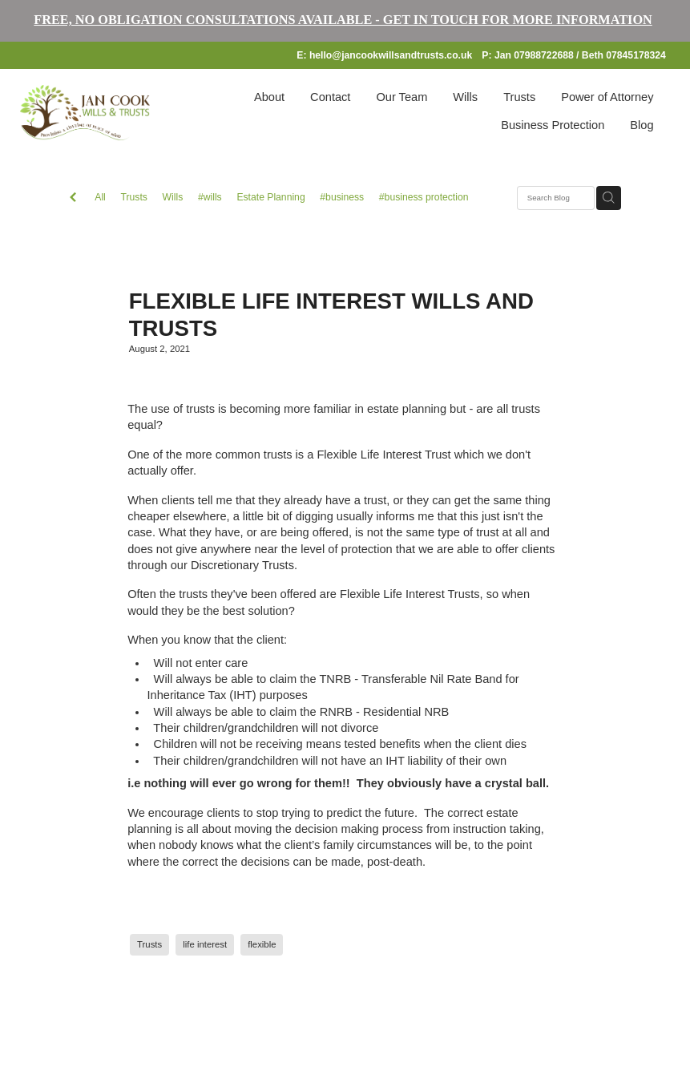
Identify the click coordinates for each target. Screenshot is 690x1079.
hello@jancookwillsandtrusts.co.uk (390, 55)
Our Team (401, 97)
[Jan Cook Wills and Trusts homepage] (85, 112)
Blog (641, 125)
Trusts (519, 97)
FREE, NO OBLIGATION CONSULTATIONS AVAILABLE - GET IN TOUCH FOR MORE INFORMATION (343, 20)
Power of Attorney (607, 97)
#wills (210, 197)
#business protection (424, 197)
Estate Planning (270, 197)
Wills (465, 97)
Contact (330, 97)
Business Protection (552, 125)
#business (342, 197)
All (100, 197)
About (269, 97)
